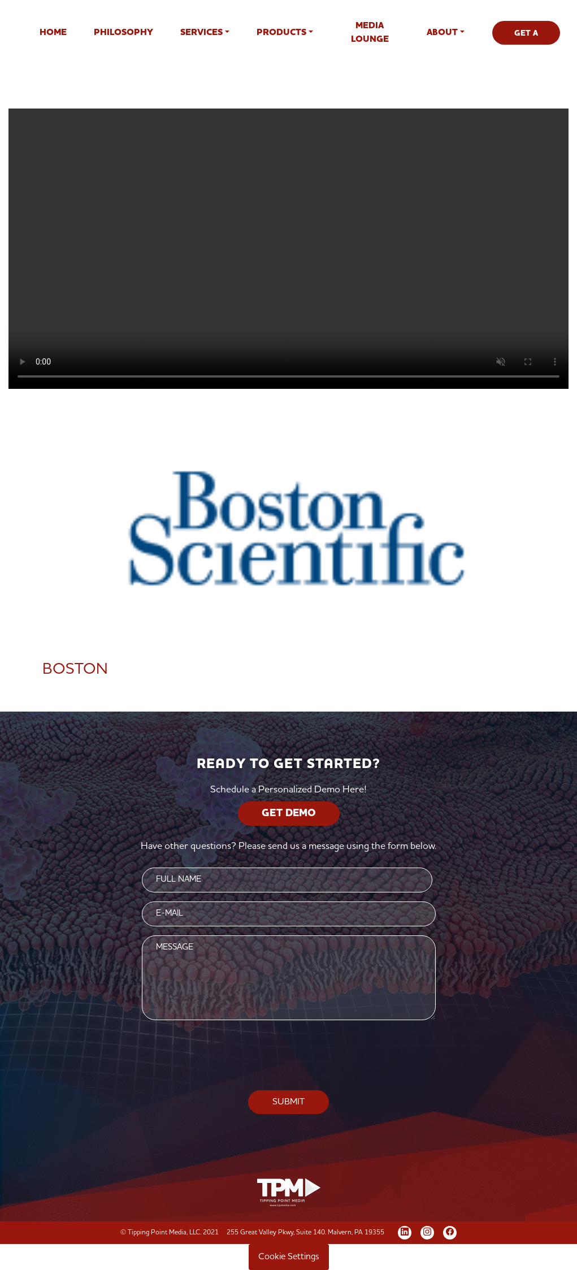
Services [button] (201, 32)
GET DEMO (289, 813)
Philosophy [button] (123, 32)
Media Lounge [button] (370, 32)
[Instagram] (427, 1231)
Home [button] (53, 32)
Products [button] (281, 32)
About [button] (442, 32)
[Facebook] (450, 1231)
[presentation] (289, 1056)
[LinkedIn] (405, 1231)
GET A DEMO (526, 37)
